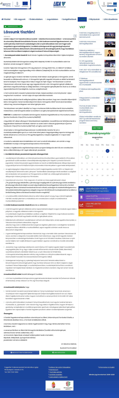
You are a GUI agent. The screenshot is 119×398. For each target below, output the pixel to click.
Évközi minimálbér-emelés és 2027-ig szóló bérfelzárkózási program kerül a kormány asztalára (90, 120)
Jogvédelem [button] (51, 20)
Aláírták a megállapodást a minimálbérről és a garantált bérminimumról (89, 35)
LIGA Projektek (93, 203)
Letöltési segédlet (55, 375)
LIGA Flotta (91, 196)
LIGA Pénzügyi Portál (96, 188)
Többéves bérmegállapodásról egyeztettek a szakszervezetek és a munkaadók (90, 81)
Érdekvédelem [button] (35, 20)
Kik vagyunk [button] (19, 20)
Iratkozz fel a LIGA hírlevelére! (59, 367)
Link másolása (59, 352)
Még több (97, 128)
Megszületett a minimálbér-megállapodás (89, 99)
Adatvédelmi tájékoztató (57, 377)
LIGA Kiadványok (94, 211)
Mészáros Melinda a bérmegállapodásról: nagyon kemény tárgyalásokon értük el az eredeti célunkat (90, 53)
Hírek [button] (82, 20)
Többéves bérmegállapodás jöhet (90, 90)
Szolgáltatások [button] (68, 20)
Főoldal (5, 20)
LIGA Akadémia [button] (110, 20)
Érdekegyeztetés (14, 26)
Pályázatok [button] (94, 20)
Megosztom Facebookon (21, 352)
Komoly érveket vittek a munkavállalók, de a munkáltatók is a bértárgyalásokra (88, 109)
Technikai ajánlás (55, 372)
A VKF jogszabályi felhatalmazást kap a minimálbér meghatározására (90, 63)
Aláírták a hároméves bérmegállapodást (87, 43)
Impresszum (53, 370)
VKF (23, 26)
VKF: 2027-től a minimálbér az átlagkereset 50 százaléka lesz (90, 71)
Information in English (106, 367)
